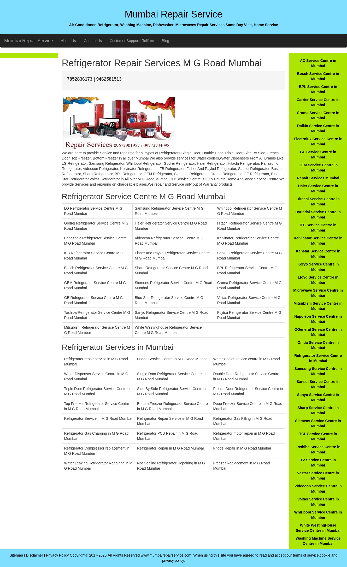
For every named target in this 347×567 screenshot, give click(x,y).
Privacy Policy (57, 555)
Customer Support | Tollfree (132, 41)
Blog (165, 41)
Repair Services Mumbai (318, 178)
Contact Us (93, 41)
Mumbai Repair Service (28, 40)
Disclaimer (34, 555)
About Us (68, 41)
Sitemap (16, 555)
